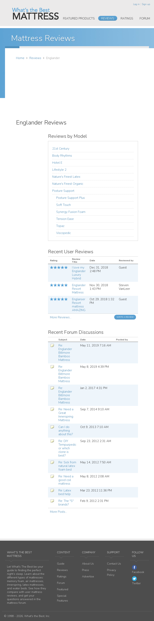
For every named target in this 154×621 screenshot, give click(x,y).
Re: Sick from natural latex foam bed (67, 466)
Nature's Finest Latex (66, 177)
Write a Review (125, 317)
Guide (52, 18)
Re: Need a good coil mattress (65, 480)
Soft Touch (63, 205)
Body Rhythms (62, 156)
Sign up (146, 4)
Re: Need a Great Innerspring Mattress (65, 414)
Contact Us (114, 564)
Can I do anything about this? (65, 430)
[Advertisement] (104, 91)
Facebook (138, 569)
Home (20, 58)
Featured (62, 589)
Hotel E (57, 163)
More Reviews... (60, 317)
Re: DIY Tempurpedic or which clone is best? (67, 448)
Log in (136, 4)
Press (85, 570)
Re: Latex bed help (64, 492)
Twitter (136, 580)
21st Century (60, 149)
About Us (88, 564)
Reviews (107, 18)
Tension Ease (65, 219)
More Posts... (58, 512)
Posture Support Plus (70, 198)
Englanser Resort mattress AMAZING (78, 304)
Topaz (60, 226)
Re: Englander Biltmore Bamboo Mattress (65, 352)
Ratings (127, 18)
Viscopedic (63, 233)
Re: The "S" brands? (66, 503)
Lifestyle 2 (59, 170)
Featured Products (79, 18)
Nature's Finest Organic (67, 184)
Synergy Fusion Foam (70, 212)
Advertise (88, 576)
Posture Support (63, 191)
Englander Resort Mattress (79, 288)
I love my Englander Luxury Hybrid (79, 273)
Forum (145, 18)
